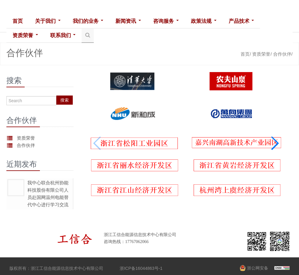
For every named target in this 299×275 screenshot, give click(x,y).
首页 (17, 21)
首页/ (246, 54)
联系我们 (63, 35)
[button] (275, 143)
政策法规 (203, 21)
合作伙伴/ (283, 54)
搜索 (64, 100)
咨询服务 (165, 21)
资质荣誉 (25, 35)
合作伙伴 (26, 145)
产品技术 (240, 21)
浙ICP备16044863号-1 (141, 268)
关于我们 (48, 21)
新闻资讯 (128, 21)
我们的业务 (87, 21)
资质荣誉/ (262, 54)
